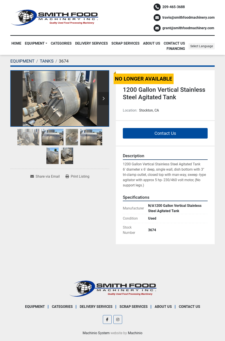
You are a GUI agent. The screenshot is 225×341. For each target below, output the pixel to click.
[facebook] (107, 319)
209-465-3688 (173, 7)
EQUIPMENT (35, 43)
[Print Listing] (77, 176)
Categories (61, 43)
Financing (176, 49)
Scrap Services (125, 43)
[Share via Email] (45, 176)
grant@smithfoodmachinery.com (188, 28)
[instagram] (117, 319)
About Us (151, 43)
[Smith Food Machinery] (112, 288)
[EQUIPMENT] (22, 61)
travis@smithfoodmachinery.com (188, 17)
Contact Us (174, 43)
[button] (36, 43)
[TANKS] (47, 61)
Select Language (201, 46)
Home (16, 43)
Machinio (135, 333)
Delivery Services (91, 43)
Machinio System (96, 333)
